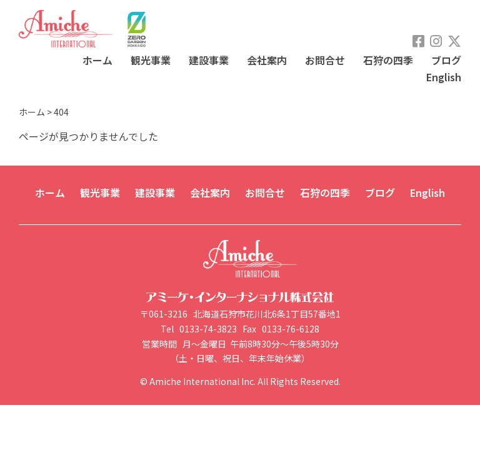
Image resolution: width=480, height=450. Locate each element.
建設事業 (209, 60)
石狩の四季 (388, 60)
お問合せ (325, 60)
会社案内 (267, 60)
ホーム (97, 60)
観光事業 (151, 60)
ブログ (446, 60)
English (443, 76)
